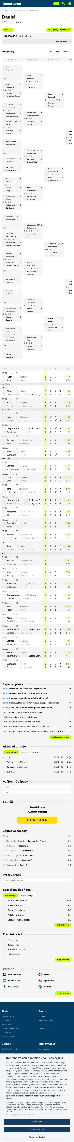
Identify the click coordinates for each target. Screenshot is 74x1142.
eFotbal (44, 987)
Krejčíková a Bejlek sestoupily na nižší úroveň (30, 707)
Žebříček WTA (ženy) (10, 1053)
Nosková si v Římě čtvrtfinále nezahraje (28, 693)
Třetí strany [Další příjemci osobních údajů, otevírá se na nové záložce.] (50, 1093)
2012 (7, 30)
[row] (37, 377)
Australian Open (44, 1049)
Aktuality (41, 1016)
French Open (43, 1053)
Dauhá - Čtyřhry (32, 10)
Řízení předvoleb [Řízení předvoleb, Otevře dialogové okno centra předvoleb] (37, 1137)
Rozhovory (42, 1024)
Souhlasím (37, 1122)
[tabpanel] (37, 764)
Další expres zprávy (60, 737)
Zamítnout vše (37, 1129)
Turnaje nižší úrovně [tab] (31, 752)
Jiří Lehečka (6, 1020)
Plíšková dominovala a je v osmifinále (25, 712)
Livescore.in (11, 980)
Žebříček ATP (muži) (9, 1049)
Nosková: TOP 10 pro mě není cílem (25, 722)
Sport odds (46, 980)
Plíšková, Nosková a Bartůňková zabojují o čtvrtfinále (34, 703)
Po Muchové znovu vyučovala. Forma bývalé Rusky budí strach (37, 731)
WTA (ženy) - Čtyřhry (59, 30)
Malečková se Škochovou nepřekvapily (27, 689)
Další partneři (63, 993)
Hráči (5, 1011)
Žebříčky (6, 1043)
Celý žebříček (63, 925)
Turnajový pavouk (60, 51)
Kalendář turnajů (46, 1043)
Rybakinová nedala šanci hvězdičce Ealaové (29, 726)
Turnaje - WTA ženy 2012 (13, 10)
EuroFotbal (10, 987)
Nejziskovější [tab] (10, 895)
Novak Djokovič (8, 1016)
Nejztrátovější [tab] (27, 895)
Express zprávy (44, 1028)
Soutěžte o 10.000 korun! (37, 809)
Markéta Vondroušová (10, 1028)
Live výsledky (12, 974)
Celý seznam (63, 959)
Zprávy (44, 974)
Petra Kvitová (7, 1024)
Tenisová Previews (45, 1020)
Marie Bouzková (8, 1037)
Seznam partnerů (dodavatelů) (20, 1114)
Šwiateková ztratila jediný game (23, 717)
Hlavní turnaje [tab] (11, 752)
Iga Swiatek (6, 1033)
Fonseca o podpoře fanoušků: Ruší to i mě (28, 698)
